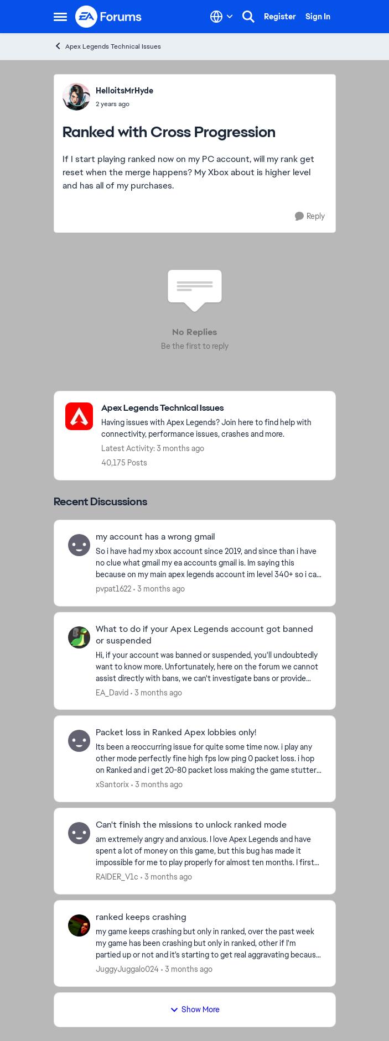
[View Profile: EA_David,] (79, 637)
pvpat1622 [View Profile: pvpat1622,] (113, 589)
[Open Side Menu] (60, 16)
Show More (195, 1009)
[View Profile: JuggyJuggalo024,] (79, 925)
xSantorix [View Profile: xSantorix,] (112, 784)
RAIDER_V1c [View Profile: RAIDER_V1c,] (117, 877)
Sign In (317, 17)
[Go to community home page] (109, 17)
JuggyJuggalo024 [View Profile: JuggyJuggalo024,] (127, 969)
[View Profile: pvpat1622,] (79, 545)
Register (280, 17)
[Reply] (310, 216)
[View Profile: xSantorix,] (79, 741)
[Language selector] (221, 17)
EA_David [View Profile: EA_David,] (112, 692)
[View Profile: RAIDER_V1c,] (79, 833)
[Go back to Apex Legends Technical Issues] (212, 408)
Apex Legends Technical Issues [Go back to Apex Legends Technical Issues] (107, 46)
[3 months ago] (159, 589)
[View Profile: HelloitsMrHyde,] (76, 97)
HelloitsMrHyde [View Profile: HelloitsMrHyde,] (124, 91)
